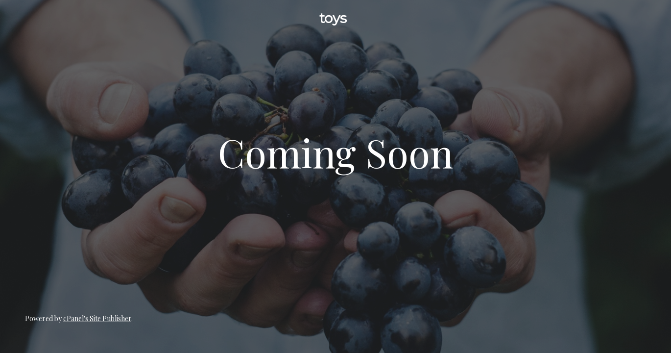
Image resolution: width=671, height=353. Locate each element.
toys (333, 18)
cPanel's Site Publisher (97, 318)
